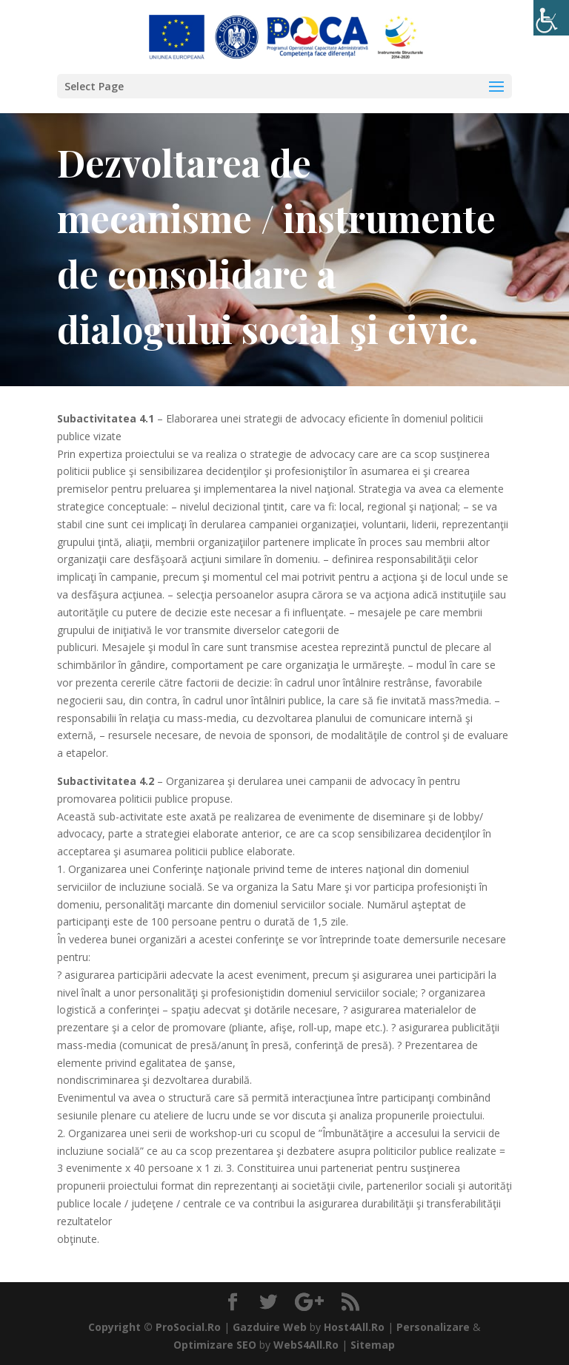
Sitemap (372, 1345)
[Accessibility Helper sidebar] (551, 18)
